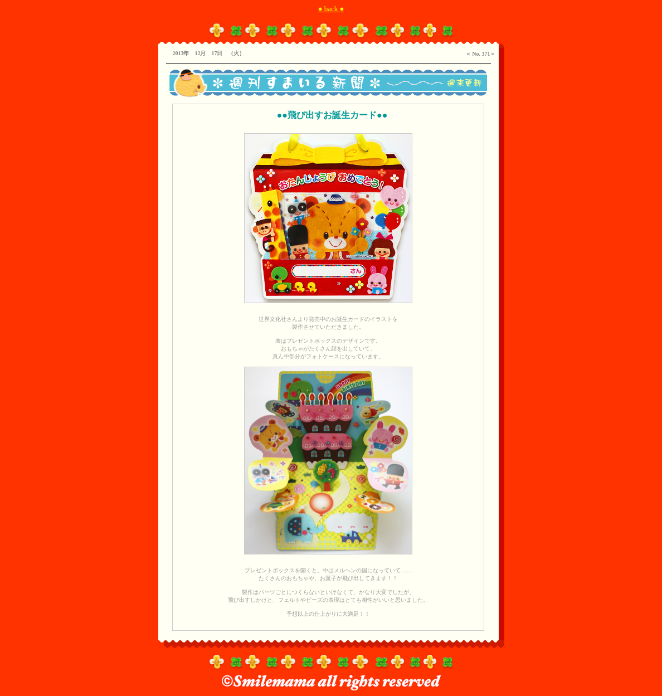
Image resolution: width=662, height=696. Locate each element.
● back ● (331, 8)
